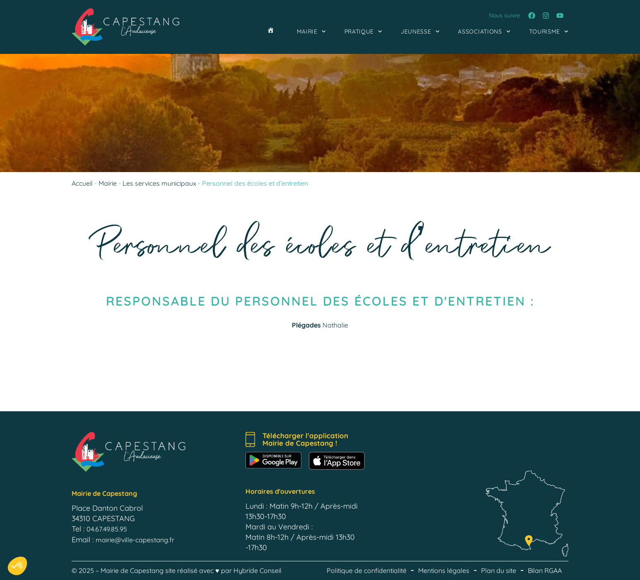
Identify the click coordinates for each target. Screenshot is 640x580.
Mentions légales (443, 570)
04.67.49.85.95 (107, 529)
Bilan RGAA (545, 570)
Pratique (363, 31)
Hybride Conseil (257, 570)
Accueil (82, 183)
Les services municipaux (159, 183)
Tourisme (548, 31)
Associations (484, 31)
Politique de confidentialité (367, 570)
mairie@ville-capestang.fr (135, 540)
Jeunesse (420, 31)
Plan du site (498, 570)
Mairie (311, 31)
